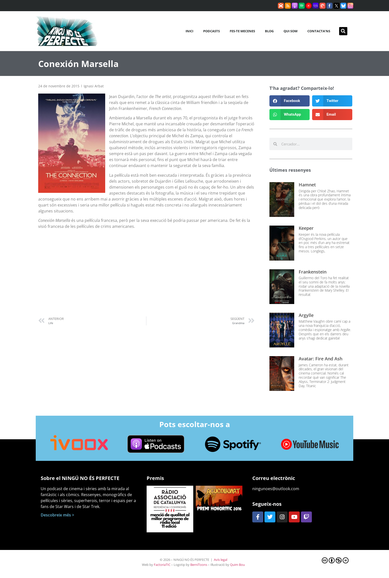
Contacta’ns (318, 31)
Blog (269, 31)
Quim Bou (237, 564)
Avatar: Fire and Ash (320, 359)
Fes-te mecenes (242, 31)
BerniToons (198, 564)
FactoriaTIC (162, 564)
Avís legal (220, 559)
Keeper (306, 228)
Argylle (306, 315)
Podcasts (211, 31)
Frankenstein (312, 272)
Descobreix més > (57, 515)
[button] (343, 31)
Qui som (290, 31)
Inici (189, 31)
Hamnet (307, 185)
